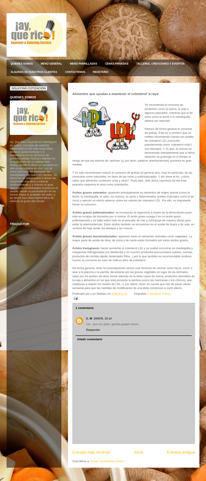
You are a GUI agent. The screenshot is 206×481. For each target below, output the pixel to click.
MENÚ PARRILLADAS (83, 63)
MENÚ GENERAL (51, 63)
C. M (89, 318)
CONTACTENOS (75, 72)
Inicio (138, 452)
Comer (166, 293)
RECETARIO (100, 72)
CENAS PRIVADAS (116, 63)
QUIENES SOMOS (22, 63)
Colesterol (154, 293)
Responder (93, 329)
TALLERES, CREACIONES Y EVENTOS (160, 63)
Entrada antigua (181, 452)
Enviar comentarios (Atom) (107, 461)
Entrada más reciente (91, 452)
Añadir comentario (89, 339)
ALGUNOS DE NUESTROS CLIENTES (34, 72)
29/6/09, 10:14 (102, 318)
